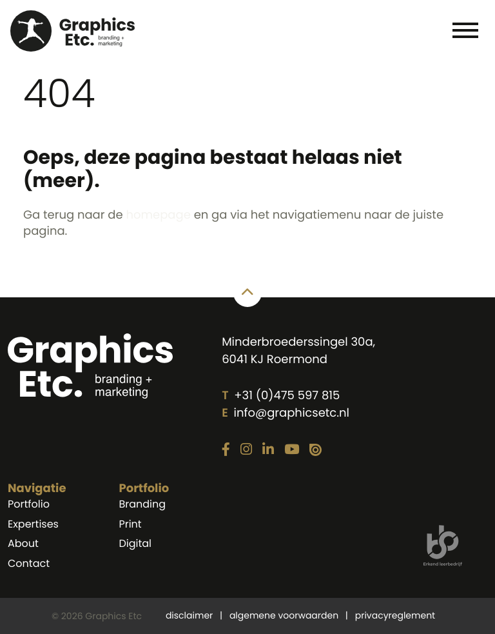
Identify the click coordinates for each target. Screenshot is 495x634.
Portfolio (29, 504)
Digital (135, 543)
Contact (29, 563)
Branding (142, 504)
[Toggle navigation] (465, 30)
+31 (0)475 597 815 (287, 396)
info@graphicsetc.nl (291, 413)
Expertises (33, 524)
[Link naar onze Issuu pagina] (315, 451)
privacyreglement (395, 615)
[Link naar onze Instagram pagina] (246, 450)
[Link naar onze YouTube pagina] (291, 450)
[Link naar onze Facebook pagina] (226, 450)
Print (130, 524)
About (23, 543)
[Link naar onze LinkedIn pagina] (268, 450)
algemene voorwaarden (283, 615)
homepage (158, 215)
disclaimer (189, 615)
